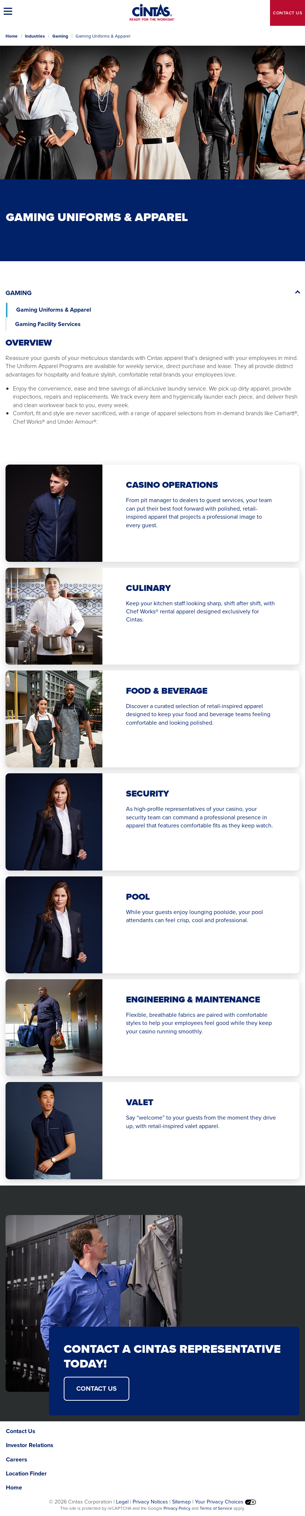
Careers (16, 1459)
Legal (122, 1502)
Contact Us (96, 1388)
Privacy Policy (177, 1508)
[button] (9, 11)
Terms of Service (216, 1508)
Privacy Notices (150, 1502)
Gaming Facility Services (48, 324)
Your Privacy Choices (225, 1502)
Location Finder (26, 1473)
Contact (287, 13)
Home (12, 36)
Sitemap (181, 1502)
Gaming (60, 36)
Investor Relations (29, 1445)
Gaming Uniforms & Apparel (53, 309)
